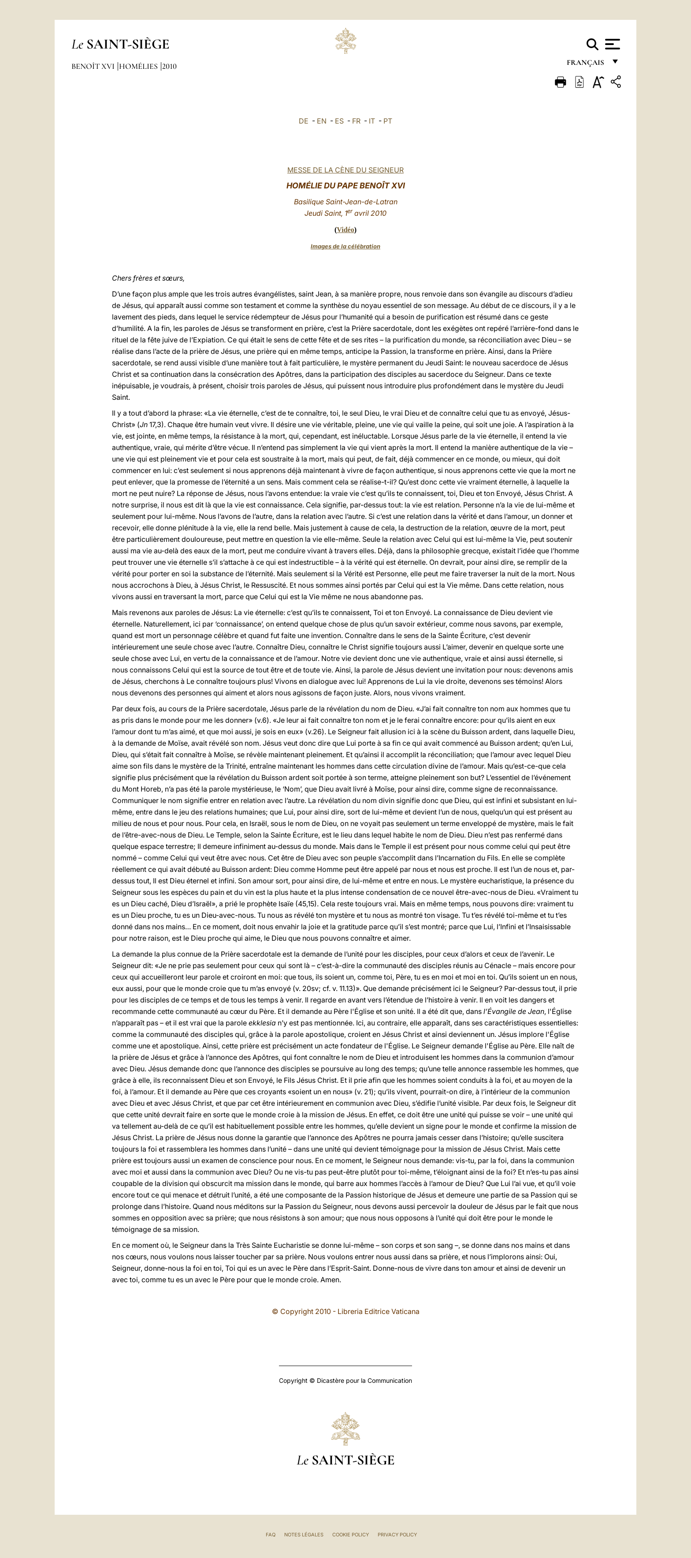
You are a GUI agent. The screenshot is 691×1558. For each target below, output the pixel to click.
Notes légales (303, 1535)
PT (387, 120)
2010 (169, 66)
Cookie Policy (350, 1535)
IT (372, 120)
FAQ (270, 1535)
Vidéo (345, 229)
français (586, 65)
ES (339, 120)
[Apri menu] (611, 44)
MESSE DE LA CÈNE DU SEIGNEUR (345, 169)
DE (303, 120)
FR (356, 120)
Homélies (139, 66)
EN (322, 120)
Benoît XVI (93, 66)
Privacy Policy (397, 1535)
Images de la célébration (345, 246)
